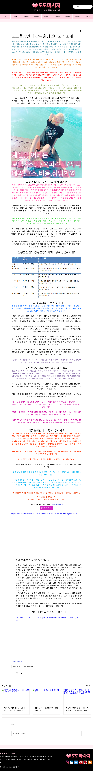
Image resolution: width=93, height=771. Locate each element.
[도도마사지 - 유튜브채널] (81, 762)
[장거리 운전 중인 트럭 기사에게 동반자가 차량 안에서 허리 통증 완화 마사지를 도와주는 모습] (77, 697)
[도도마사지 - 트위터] (76, 762)
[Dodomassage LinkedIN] (71, 762)
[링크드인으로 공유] (21, 673)
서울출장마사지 (29, 760)
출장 (16, 760)
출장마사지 (4, 760)
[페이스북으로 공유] (12, 673)
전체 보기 (88, 685)
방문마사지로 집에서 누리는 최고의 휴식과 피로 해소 (15, 709)
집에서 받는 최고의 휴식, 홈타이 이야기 (46, 709)
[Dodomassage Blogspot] (90, 762)
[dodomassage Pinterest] (85, 762)
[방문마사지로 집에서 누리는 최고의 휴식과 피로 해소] (15, 697)
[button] (15, 16)
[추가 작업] (80, 31)
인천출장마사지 (40, 760)
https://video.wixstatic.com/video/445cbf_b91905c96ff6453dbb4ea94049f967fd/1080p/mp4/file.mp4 (44, 514)
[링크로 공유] (26, 673)
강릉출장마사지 (28, 666)
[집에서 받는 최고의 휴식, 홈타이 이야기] (46, 697)
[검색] (83, 7)
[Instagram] (67, 762)
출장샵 (20, 760)
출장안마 (11, 760)
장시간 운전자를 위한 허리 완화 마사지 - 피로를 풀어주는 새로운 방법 (77, 709)
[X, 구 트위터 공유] (17, 673)
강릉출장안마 (17, 666)
